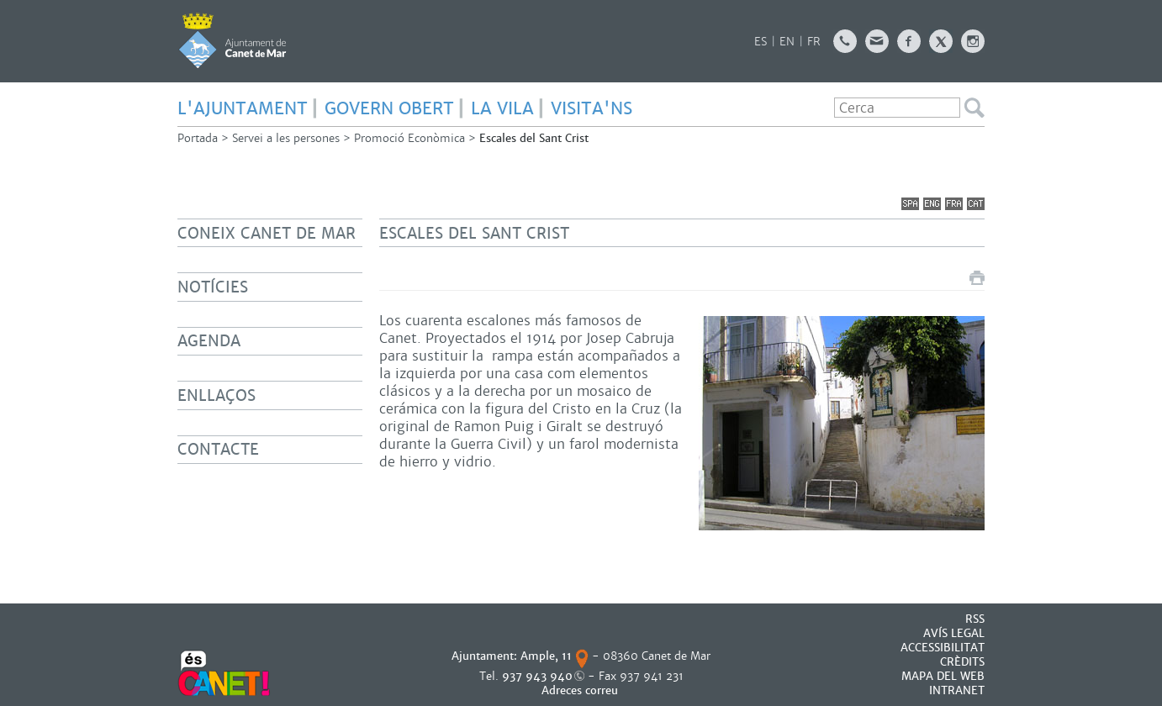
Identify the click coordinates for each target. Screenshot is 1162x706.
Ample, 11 (546, 656)
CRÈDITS (962, 662)
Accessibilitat (943, 647)
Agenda (208, 340)
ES (760, 41)
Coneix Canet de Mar (266, 233)
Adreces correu (581, 690)
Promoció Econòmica (409, 138)
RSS (975, 619)
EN (787, 41)
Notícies (212, 287)
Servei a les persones (286, 138)
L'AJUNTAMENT (242, 108)
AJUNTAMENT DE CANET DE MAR (232, 40)
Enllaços (216, 395)
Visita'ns (591, 108)
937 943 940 (537, 676)
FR (814, 41)
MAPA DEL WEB (943, 676)
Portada (197, 138)
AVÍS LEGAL (954, 633)
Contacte (218, 449)
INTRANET (957, 690)
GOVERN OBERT (389, 108)
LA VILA (502, 108)
